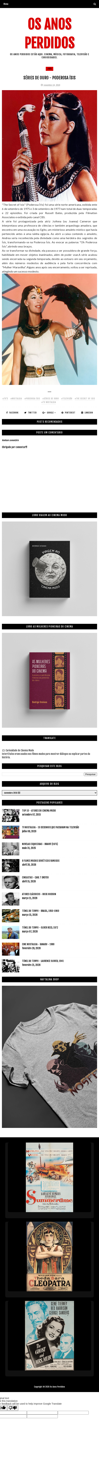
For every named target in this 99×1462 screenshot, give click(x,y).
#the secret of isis (85, 398)
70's (49, 69)
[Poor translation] (12, 1408)
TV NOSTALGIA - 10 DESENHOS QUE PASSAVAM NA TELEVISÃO (50, 827)
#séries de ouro (50, 398)
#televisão (66, 398)
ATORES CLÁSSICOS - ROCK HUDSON (39, 894)
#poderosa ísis (32, 398)
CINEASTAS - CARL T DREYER (35, 877)
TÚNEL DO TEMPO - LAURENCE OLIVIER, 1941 (43, 960)
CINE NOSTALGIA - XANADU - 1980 (38, 944)
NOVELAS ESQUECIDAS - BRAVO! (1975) (40, 844)
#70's (5, 398)
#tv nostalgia (48, 402)
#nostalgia (16, 398)
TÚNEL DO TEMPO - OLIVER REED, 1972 (40, 927)
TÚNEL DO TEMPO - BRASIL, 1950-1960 (40, 910)
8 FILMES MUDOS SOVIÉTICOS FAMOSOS (40, 860)
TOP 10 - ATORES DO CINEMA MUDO (39, 810)
